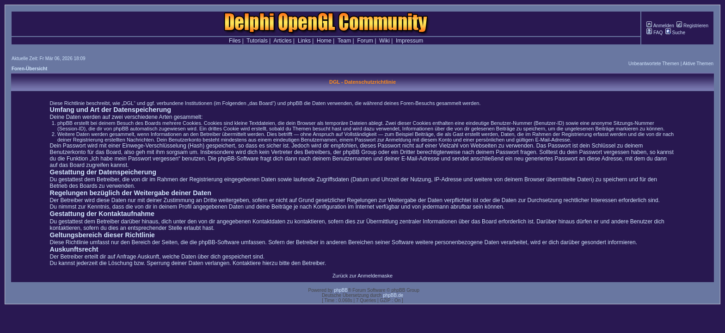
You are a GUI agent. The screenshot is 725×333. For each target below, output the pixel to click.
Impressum (409, 40)
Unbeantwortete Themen (653, 63)
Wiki (384, 40)
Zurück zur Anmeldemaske (362, 275)
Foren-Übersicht (29, 68)
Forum (365, 40)
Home (324, 40)
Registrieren (692, 25)
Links (304, 40)
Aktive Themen (697, 63)
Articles (282, 40)
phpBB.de (393, 295)
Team (344, 40)
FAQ (654, 32)
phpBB (341, 290)
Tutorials (257, 40)
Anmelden (660, 25)
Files (234, 40)
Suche (675, 32)
